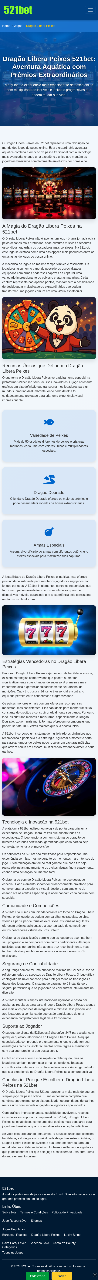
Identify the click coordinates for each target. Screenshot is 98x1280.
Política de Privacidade (67, 1212)
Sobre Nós (9, 1212)
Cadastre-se (37, 1276)
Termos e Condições (34, 1212)
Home (6, 25)
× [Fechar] (95, 1274)
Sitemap (36, 1220)
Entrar (62, 1276)
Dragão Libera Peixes (45, 1234)
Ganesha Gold (39, 1243)
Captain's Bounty (64, 1243)
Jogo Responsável (14, 1220)
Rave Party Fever (14, 1243)
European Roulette (14, 1234)
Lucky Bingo (72, 1234)
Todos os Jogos (12, 1252)
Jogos (18, 25)
